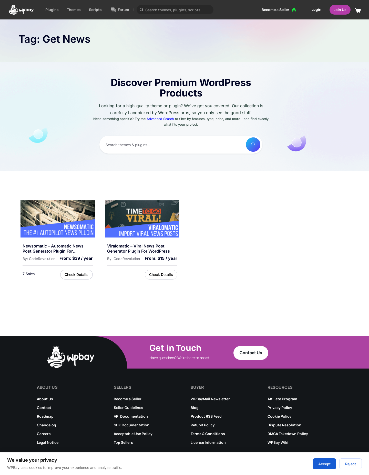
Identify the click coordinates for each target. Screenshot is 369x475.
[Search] (253, 144)
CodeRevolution (42, 258)
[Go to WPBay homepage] (21, 10)
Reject (350, 464)
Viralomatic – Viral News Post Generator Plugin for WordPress (138, 249)
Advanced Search (160, 119)
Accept (324, 464)
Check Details (76, 274)
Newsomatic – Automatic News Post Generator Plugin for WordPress (53, 249)
